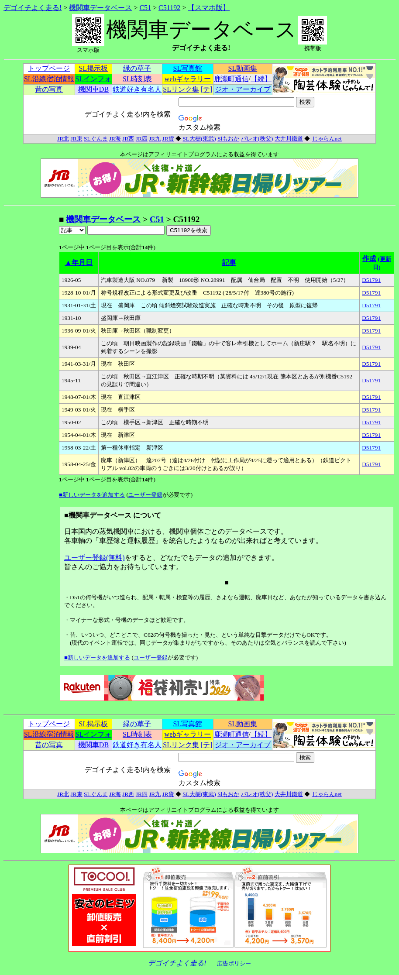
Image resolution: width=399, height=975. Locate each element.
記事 (229, 262)
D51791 (371, 280)
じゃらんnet (327, 138)
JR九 (155, 138)
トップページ (49, 68)
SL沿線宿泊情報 (49, 78)
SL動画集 (243, 68)
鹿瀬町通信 (231, 78)
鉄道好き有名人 (137, 89)
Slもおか (228, 138)
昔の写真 (49, 89)
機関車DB (93, 89)
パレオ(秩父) (257, 138)
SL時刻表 (137, 78)
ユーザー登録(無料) (94, 557)
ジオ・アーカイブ (243, 89)
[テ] (207, 89)
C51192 (169, 7)
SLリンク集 (181, 89)
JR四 (142, 138)
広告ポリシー (234, 963)
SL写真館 (188, 68)
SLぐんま (96, 138)
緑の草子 (137, 68)
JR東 (77, 138)
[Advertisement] (31, 345)
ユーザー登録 (145, 494)
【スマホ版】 (209, 7)
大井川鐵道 (289, 138)
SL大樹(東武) (199, 138)
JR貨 (168, 138)
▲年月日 (79, 262)
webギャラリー (188, 78)
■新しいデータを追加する (92, 494)
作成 (369, 258)
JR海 (115, 138)
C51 (145, 7)
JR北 (63, 138)
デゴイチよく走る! (32, 7)
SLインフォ (94, 78)
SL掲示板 (93, 68)
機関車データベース (100, 7)
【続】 (261, 78)
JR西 (128, 138)
